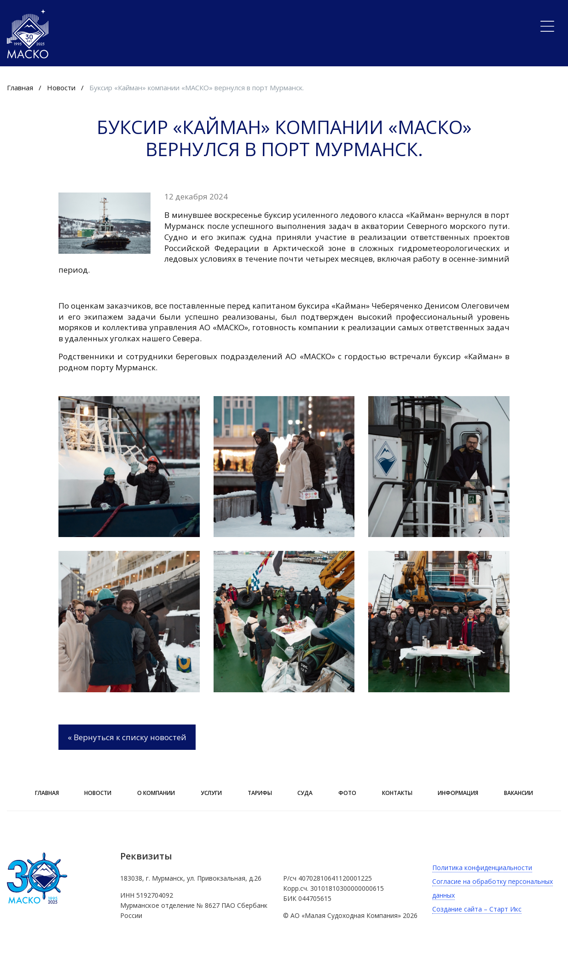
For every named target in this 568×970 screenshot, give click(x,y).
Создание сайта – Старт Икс (477, 909)
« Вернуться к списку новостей (127, 737)
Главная (20, 87)
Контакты (397, 793)
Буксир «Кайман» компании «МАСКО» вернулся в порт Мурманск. (196, 87)
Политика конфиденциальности (482, 867)
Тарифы (260, 793)
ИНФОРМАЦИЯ (458, 793)
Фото (347, 793)
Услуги (211, 793)
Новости (61, 87)
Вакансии (518, 793)
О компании (156, 793)
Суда (305, 793)
